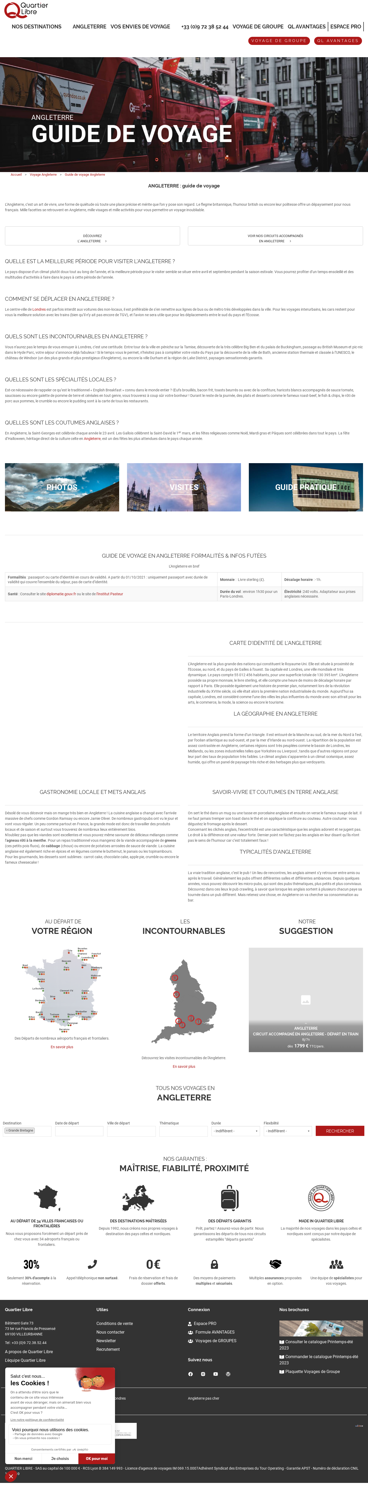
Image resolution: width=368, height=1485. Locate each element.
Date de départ (79, 1128)
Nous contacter (110, 1332)
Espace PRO (202, 1323)
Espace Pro (345, 26)
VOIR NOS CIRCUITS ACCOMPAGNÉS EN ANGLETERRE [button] (275, 238)
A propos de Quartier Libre (29, 1351)
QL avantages (338, 40)
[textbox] (131, 1130)
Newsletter (106, 1340)
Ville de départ (131, 1128)
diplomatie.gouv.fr (61, 594)
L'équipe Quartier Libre (25, 1360)
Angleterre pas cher (203, 1398)
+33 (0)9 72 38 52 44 (204, 26)
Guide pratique (306, 487)
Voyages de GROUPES (212, 1340)
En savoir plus (62, 1047)
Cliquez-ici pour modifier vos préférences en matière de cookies (55, 1454)
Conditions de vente (114, 1323)
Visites (184, 487)
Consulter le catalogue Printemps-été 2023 (316, 1345)
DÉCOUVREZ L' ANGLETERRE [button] (92, 238)
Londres (39, 309)
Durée (235, 1128)
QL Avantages (307, 26)
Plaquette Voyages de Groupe (309, 1371)
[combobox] (27, 1131)
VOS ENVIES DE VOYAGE (140, 27)
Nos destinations (36, 27)
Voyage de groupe (258, 26)
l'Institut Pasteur (109, 594)
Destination (27, 1128)
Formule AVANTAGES (211, 1332)
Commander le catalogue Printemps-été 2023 (318, 1359)
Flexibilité (288, 1128)
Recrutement (108, 1349)
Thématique (183, 1128)
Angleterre (89, 26)
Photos (62, 487)
